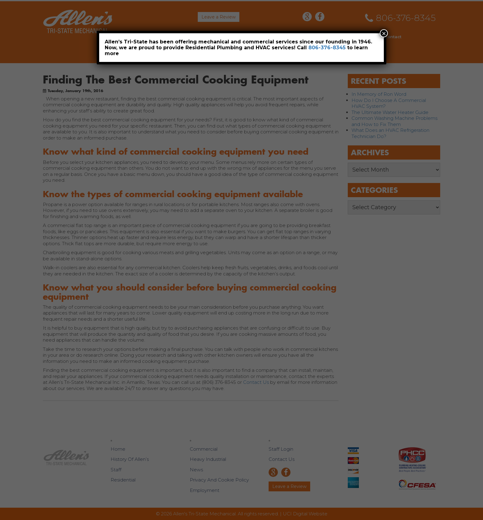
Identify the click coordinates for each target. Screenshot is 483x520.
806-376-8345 (327, 48)
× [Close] (384, 33)
